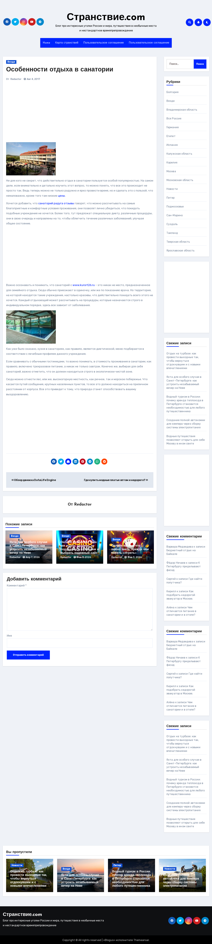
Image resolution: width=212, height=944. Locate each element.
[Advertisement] (52, 113)
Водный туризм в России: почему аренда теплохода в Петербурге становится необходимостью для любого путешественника (185, 404)
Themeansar (141, 939)
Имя (9, 634)
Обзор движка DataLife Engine (33, 480)
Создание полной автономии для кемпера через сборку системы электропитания (185, 424)
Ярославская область (180, 250)
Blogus (109, 939)
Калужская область (179, 153)
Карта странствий (66, 43)
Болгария (172, 92)
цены (61, 195)
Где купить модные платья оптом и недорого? (116, 480)
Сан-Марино (174, 215)
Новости (172, 188)
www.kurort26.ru (84, 285)
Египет (171, 136)
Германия (172, 127)
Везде (11, 61)
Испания (172, 144)
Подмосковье (175, 206)
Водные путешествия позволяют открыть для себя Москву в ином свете (185, 440)
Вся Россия (174, 118)
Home (46, 43)
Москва (171, 171)
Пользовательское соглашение (103, 43)
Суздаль (172, 224)
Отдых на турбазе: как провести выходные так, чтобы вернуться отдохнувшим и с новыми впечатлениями (183, 361)
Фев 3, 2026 (84, 557)
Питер (170, 197)
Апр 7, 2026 (33, 557)
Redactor (16, 79)
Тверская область (178, 241)
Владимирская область (181, 109)
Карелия (171, 162)
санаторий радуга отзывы (56, 203)
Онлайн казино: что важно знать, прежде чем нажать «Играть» (130, 549)
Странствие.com (106, 18)
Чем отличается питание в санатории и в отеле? (181, 611)
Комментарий (16, 584)
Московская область (179, 180)
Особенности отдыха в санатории (59, 70)
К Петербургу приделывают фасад (183, 566)
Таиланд (172, 233)
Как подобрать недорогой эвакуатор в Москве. (180, 595)
